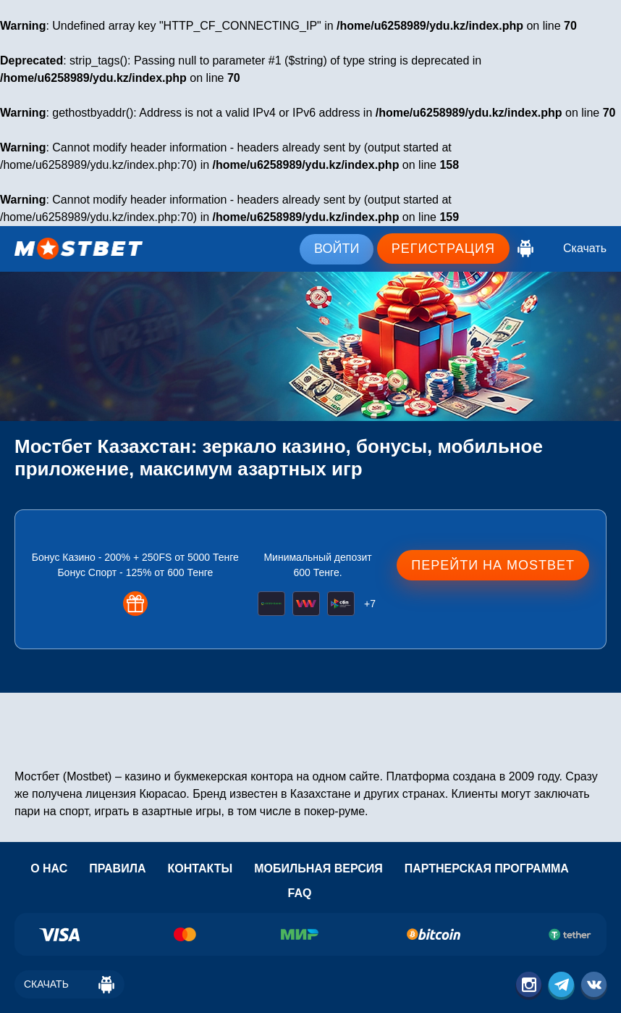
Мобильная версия (318, 868)
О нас (48, 868)
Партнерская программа (487, 868)
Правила (117, 868)
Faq (300, 893)
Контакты (199, 868)
